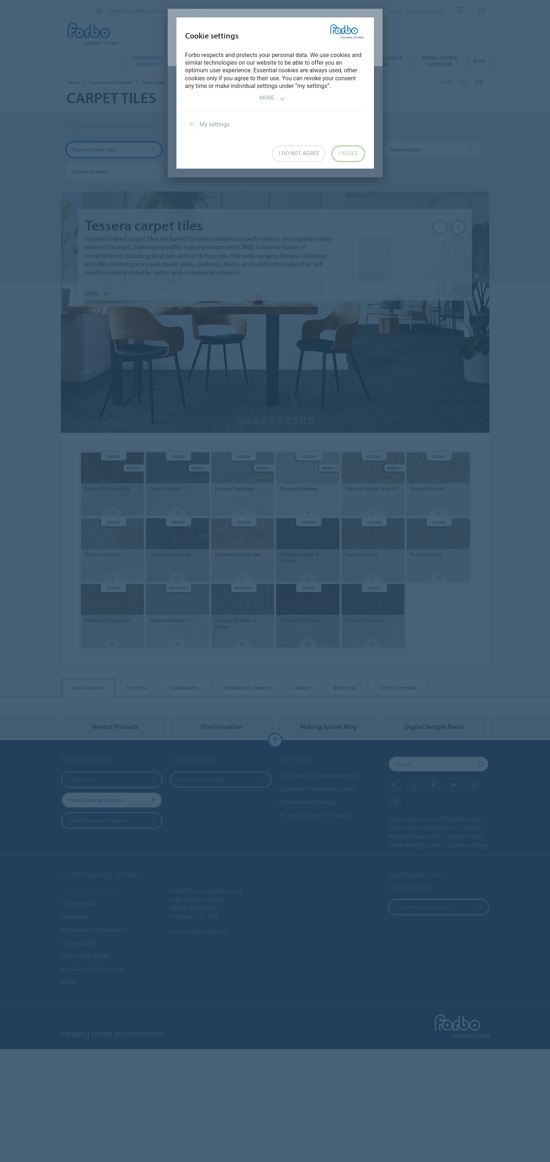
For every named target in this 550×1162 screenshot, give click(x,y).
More (272, 98)
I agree (348, 153)
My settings (207, 124)
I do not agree (299, 153)
